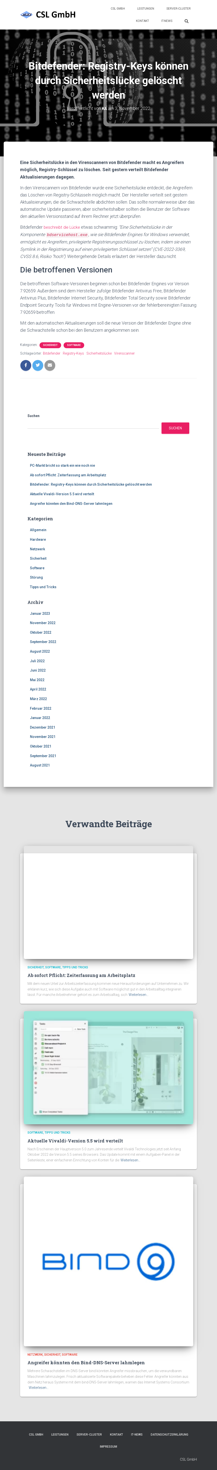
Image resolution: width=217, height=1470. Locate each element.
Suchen (33, 415)
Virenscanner (124, 353)
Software (74, 345)
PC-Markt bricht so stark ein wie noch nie (62, 465)
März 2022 (38, 698)
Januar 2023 (40, 613)
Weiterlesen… (139, 994)
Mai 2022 (37, 679)
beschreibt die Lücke (64, 226)
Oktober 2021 (40, 746)
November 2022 (42, 623)
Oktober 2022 (40, 632)
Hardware (38, 539)
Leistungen (145, 8)
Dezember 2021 (42, 727)
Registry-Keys (73, 353)
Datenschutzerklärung (169, 1434)
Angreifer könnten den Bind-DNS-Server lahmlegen (71, 503)
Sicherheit (50, 345)
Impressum (108, 1446)
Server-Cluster (178, 8)
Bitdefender (51, 353)
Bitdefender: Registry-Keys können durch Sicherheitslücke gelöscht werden (91, 484)
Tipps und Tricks (43, 586)
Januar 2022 (40, 717)
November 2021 (42, 736)
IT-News (166, 21)
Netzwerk (37, 549)
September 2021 (43, 755)
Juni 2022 (38, 670)
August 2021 (40, 765)
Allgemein (38, 530)
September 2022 (43, 642)
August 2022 (40, 651)
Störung (36, 577)
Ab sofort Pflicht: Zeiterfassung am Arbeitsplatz (68, 475)
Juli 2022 (37, 660)
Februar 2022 (40, 708)
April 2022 (38, 689)
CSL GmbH (118, 8)
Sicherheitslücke (99, 353)
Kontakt (142, 21)
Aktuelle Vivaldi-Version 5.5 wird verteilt (62, 493)
